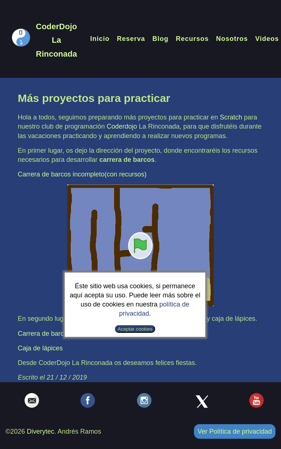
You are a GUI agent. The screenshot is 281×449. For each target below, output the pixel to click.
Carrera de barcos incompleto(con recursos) (82, 174)
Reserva (131, 38)
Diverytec (40, 431)
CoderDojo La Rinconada (56, 40)
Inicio (99, 38)
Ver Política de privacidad (235, 431)
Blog (161, 38)
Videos (267, 38)
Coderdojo (122, 126)
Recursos (192, 38)
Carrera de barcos (44, 333)
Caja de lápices (40, 348)
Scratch (231, 117)
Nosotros (232, 38)
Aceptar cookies (135, 329)
